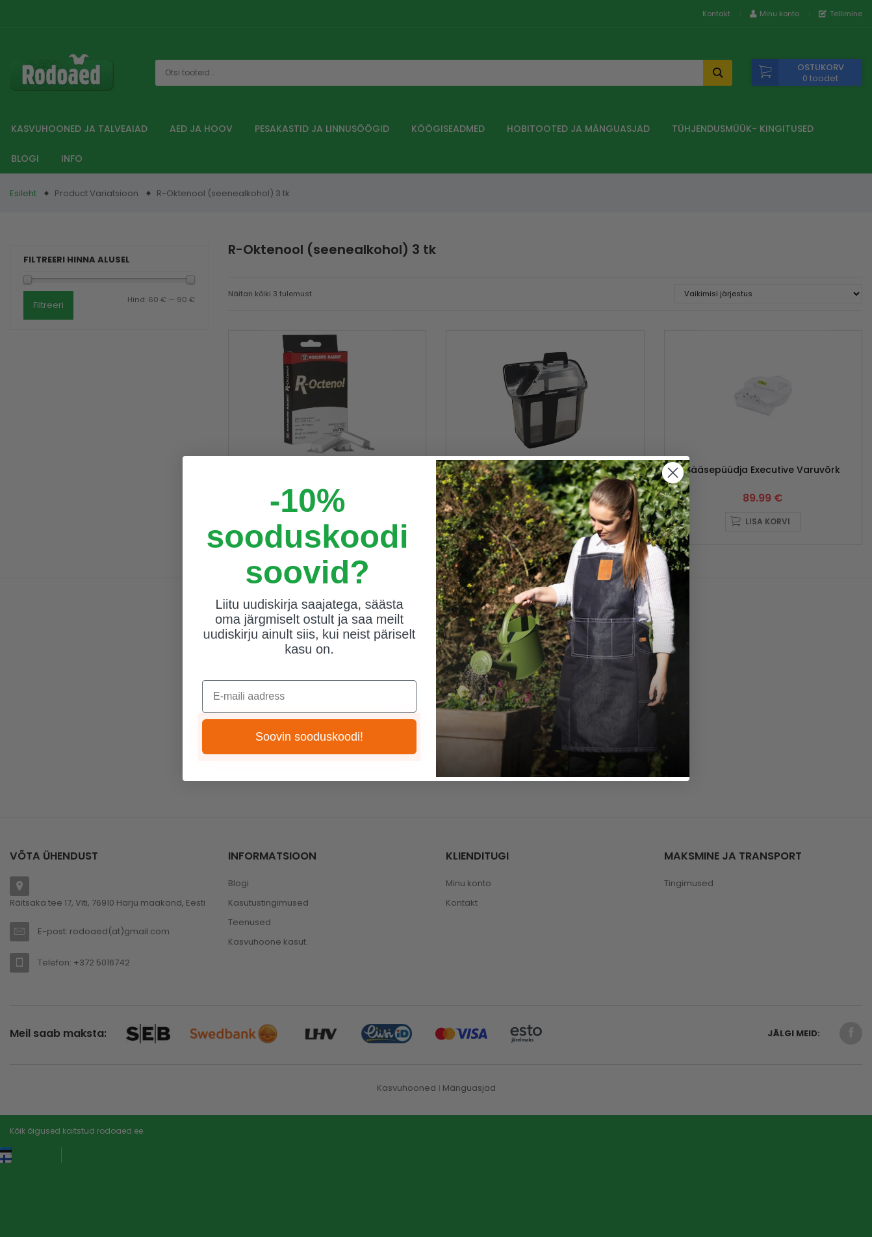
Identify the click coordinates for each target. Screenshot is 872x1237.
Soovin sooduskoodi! (309, 736)
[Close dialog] (672, 472)
